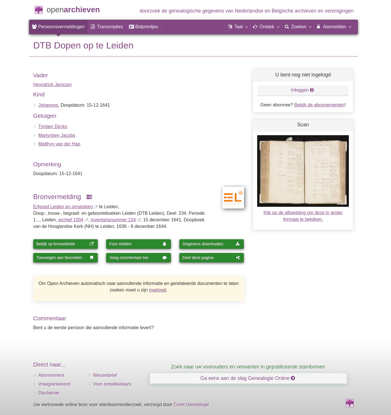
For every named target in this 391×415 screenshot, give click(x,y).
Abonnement (51, 375)
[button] (237, 27)
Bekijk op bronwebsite (65, 244)
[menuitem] (58, 27)
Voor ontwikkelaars (112, 384)
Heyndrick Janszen (52, 84)
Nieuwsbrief (105, 375)
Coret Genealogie (191, 404)
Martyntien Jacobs (56, 135)
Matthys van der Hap (59, 143)
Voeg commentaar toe (138, 257)
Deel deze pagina (211, 257)
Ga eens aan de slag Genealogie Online (247, 378)
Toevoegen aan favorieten (65, 257)
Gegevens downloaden (211, 244)
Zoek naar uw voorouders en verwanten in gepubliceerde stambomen (248, 367)
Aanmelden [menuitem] (334, 26)
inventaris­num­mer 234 (113, 219)
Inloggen (302, 90)
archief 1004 (70, 219)
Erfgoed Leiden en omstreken (63, 206)
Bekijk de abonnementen (319, 104)
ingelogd (157, 290)
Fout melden (138, 244)
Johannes (48, 105)
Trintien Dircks (52, 126)
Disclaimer (49, 392)
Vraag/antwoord (54, 384)
